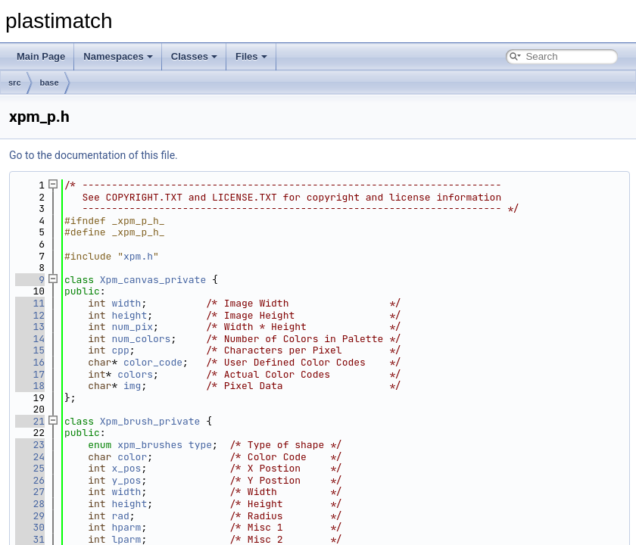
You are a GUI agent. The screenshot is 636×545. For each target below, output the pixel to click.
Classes (194, 56)
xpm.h (138, 256)
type (200, 444)
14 (30, 338)
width (126, 303)
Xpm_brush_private (150, 421)
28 (30, 503)
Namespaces (118, 56)
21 (30, 421)
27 (30, 491)
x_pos (126, 468)
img (132, 385)
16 (30, 362)
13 (30, 326)
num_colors (140, 338)
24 (30, 456)
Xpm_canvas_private (153, 279)
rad (120, 515)
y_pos (126, 480)
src (14, 82)
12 (30, 315)
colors (135, 374)
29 (30, 515)
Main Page (41, 56)
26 (30, 480)
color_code (152, 362)
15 (30, 350)
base (49, 82)
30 (30, 527)
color (132, 456)
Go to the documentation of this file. (93, 155)
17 (30, 374)
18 (30, 385)
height (129, 315)
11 (30, 303)
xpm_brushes (149, 444)
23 (30, 444)
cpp (120, 350)
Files (251, 56)
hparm (126, 527)
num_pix (132, 326)
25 (30, 468)
